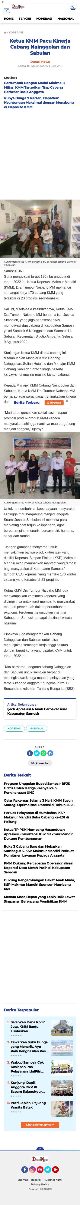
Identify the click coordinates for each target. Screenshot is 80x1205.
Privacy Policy (40, 1184)
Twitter (49, 1171)
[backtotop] (40, 1150)
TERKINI (25, 19)
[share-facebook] (30, 753)
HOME (8, 19)
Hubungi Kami (53, 1179)
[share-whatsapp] (44, 753)
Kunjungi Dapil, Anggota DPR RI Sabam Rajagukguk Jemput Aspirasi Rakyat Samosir (27, 1087)
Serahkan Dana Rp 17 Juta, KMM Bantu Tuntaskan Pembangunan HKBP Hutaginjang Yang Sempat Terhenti (28, 1026)
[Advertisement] (40, 153)
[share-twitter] (37, 753)
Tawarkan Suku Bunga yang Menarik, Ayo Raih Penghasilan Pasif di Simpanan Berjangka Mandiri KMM (29, 1046)
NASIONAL (65, 19)
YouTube (58, 1171)
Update (54, 402)
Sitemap (23, 1179)
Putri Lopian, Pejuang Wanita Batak (28, 1105)
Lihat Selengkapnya (40, 1124)
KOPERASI (44, 19)
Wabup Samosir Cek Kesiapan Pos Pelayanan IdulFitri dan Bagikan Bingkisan (27, 1067)
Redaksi (36, 1179)
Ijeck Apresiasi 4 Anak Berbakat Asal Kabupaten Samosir (37, 711)
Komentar (40, 763)
